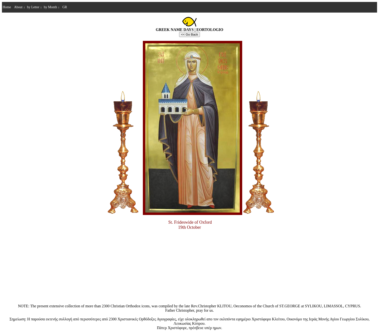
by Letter (34, 7)
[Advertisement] (189, 268)
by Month (51, 7)
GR (64, 7)
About (19, 7)
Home (7, 7)
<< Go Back (189, 34)
